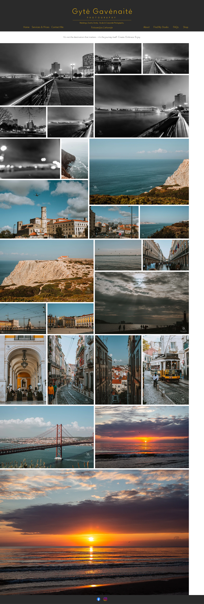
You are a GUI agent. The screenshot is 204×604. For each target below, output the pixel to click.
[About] (146, 27)
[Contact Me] (57, 27)
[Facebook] (98, 599)
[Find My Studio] (161, 27)
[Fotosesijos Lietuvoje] (102, 27)
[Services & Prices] (41, 27)
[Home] (26, 27)
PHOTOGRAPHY (102, 18)
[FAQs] (176, 27)
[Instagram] (105, 599)
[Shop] (185, 27)
